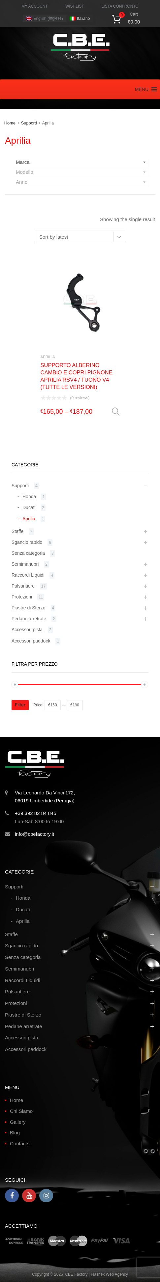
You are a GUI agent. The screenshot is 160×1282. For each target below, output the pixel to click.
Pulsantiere (23, 586)
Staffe (17, 531)
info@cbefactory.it (34, 834)
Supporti (29, 122)
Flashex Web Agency (109, 1274)
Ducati (29, 507)
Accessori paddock (31, 640)
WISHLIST (74, 6)
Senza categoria (28, 553)
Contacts (19, 1143)
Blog (15, 1132)
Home (10, 122)
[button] (141, 89)
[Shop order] (80, 236)
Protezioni (22, 596)
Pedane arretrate (29, 618)
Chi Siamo (21, 1111)
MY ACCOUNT (34, 6)
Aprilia (48, 357)
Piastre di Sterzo (29, 607)
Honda (29, 496)
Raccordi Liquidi (28, 575)
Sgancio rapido (27, 542)
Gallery (18, 1122)
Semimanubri (25, 564)
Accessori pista (27, 629)
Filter (20, 705)
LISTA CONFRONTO (120, 6)
